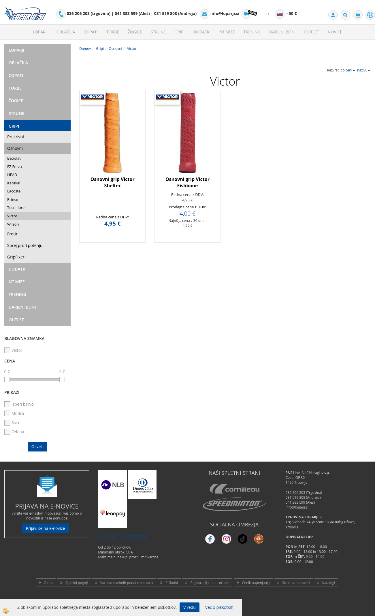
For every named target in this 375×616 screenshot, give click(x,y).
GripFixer (16, 257)
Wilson (13, 224)
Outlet (311, 32)
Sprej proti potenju (24, 245)
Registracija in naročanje (209, 582)
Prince (12, 199)
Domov (85, 48)
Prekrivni (15, 136)
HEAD (12, 174)
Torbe (112, 32)
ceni (350, 70)
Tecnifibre (16, 207)
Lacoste (13, 191)
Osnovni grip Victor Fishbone (187, 182)
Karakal (13, 183)
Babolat (14, 158)
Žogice (135, 32)
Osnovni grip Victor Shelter (113, 182)
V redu (189, 607)
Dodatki (201, 32)
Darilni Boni (282, 32)
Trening (252, 32)
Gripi (179, 32)
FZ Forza (14, 166)
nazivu (364, 70)
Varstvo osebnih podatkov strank (126, 582)
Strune (158, 32)
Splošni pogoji (76, 582)
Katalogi (328, 582)
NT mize (227, 32)
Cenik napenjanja (256, 582)
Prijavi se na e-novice (45, 528)
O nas (48, 582)
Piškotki (171, 582)
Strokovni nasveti (296, 582)
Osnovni (15, 148)
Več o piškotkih (219, 607)
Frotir (12, 234)
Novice (335, 32)
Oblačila (65, 32)
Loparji (40, 32)
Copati (91, 32)
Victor (12, 215)
